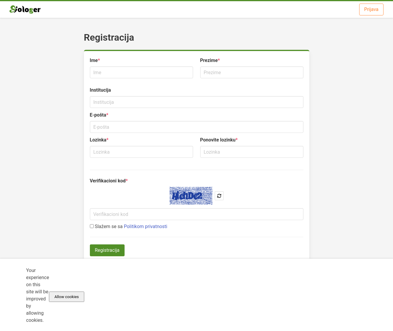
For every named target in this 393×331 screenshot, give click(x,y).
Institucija (100, 90)
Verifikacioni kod (108, 181)
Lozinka (98, 140)
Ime (94, 60)
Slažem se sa (128, 226)
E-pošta (98, 115)
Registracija (107, 250)
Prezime (209, 60)
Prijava (371, 9)
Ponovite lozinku (218, 140)
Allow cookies (66, 297)
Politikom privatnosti (145, 226)
